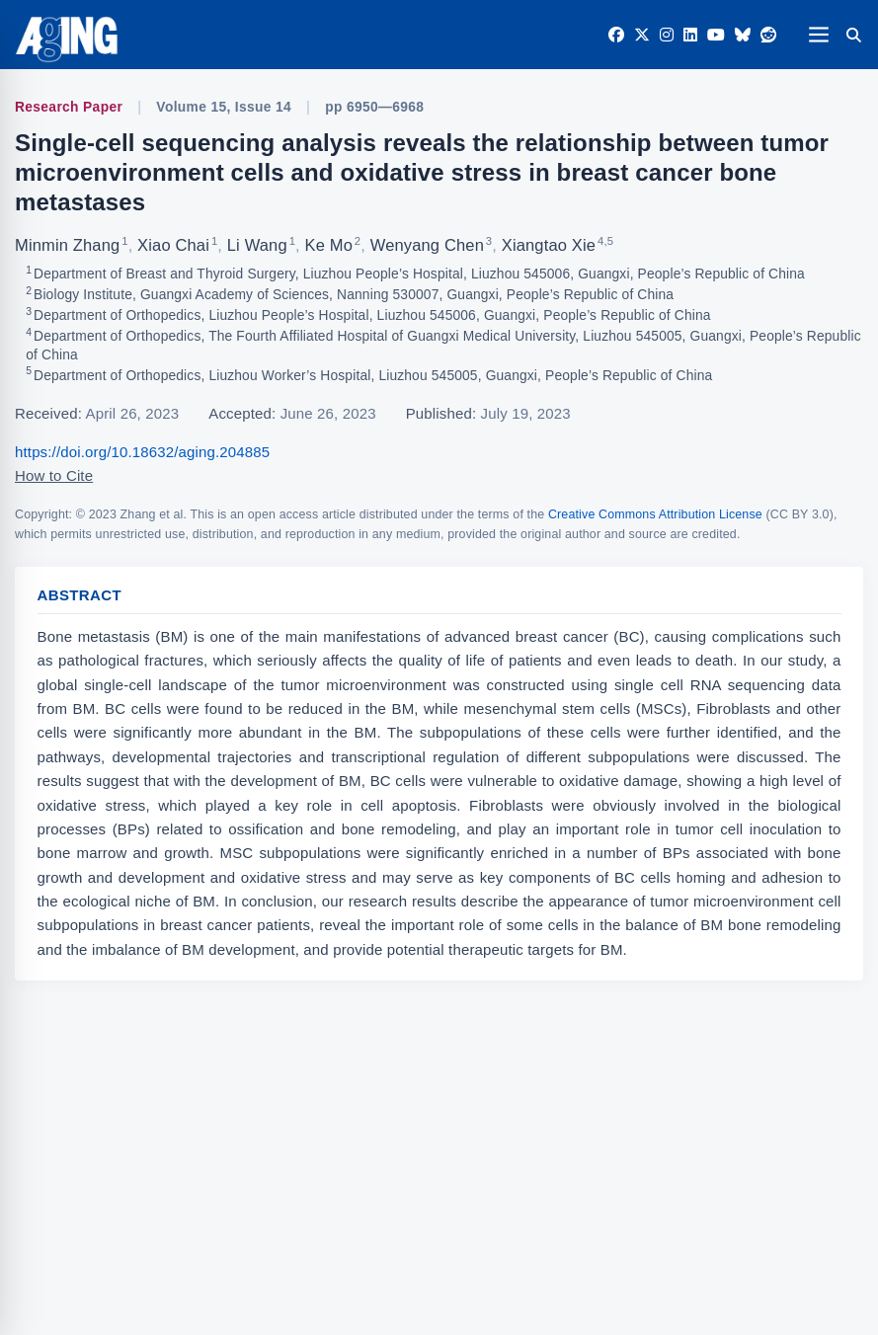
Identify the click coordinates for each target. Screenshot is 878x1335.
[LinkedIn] (690, 35)
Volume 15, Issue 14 (223, 107)
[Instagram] (667, 35)
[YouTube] (716, 35)
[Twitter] (642, 35)
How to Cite (54, 475)
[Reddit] (768, 35)
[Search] (853, 34)
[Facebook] (616, 35)
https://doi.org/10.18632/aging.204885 (142, 451)
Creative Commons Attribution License (655, 514)
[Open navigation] (818, 34)
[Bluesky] (743, 35)
